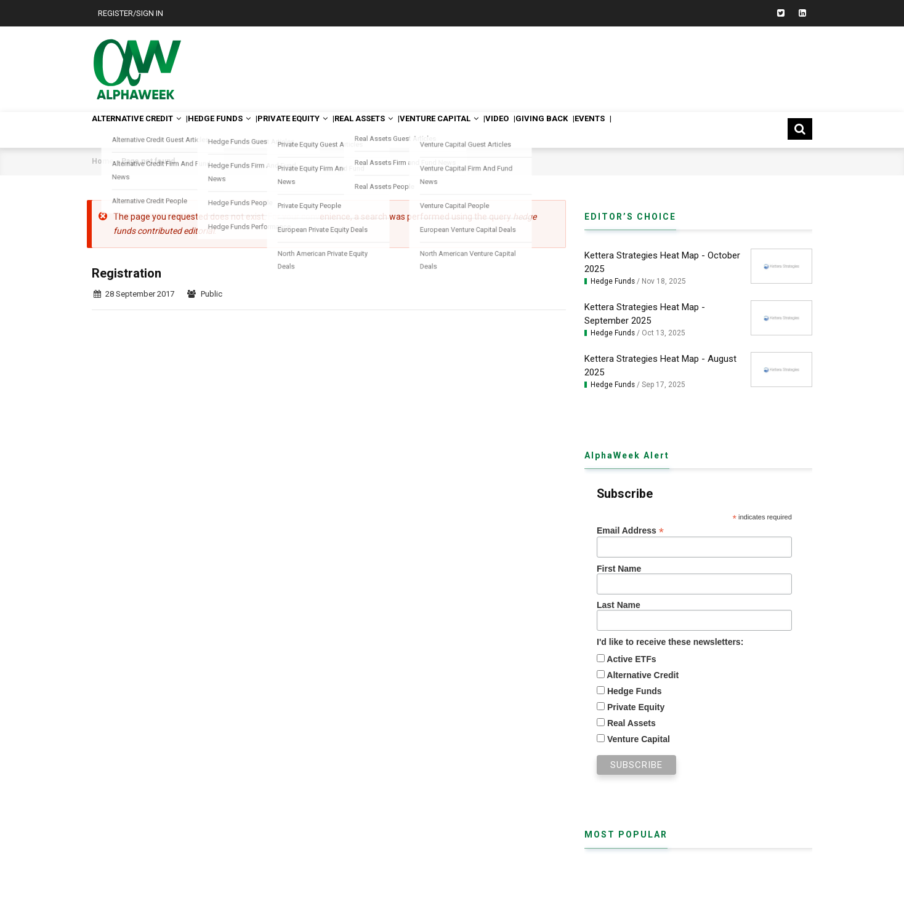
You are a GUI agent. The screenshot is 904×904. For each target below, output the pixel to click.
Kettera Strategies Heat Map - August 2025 (660, 365)
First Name (619, 569)
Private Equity (326, 129)
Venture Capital (497, 129)
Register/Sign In (130, 13)
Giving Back (622, 129)
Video (567, 129)
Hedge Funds (240, 129)
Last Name (618, 605)
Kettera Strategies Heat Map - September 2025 (644, 314)
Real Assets (409, 129)
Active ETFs (630, 659)
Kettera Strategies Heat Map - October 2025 (662, 262)
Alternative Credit (144, 129)
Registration (126, 273)
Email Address (630, 531)
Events (681, 129)
